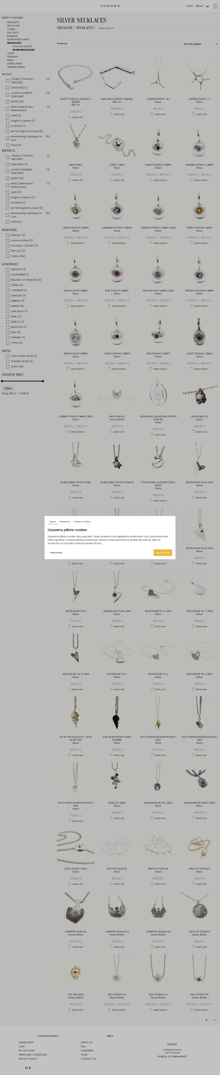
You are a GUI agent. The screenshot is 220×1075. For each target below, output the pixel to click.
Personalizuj (56, 552)
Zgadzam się (163, 552)
